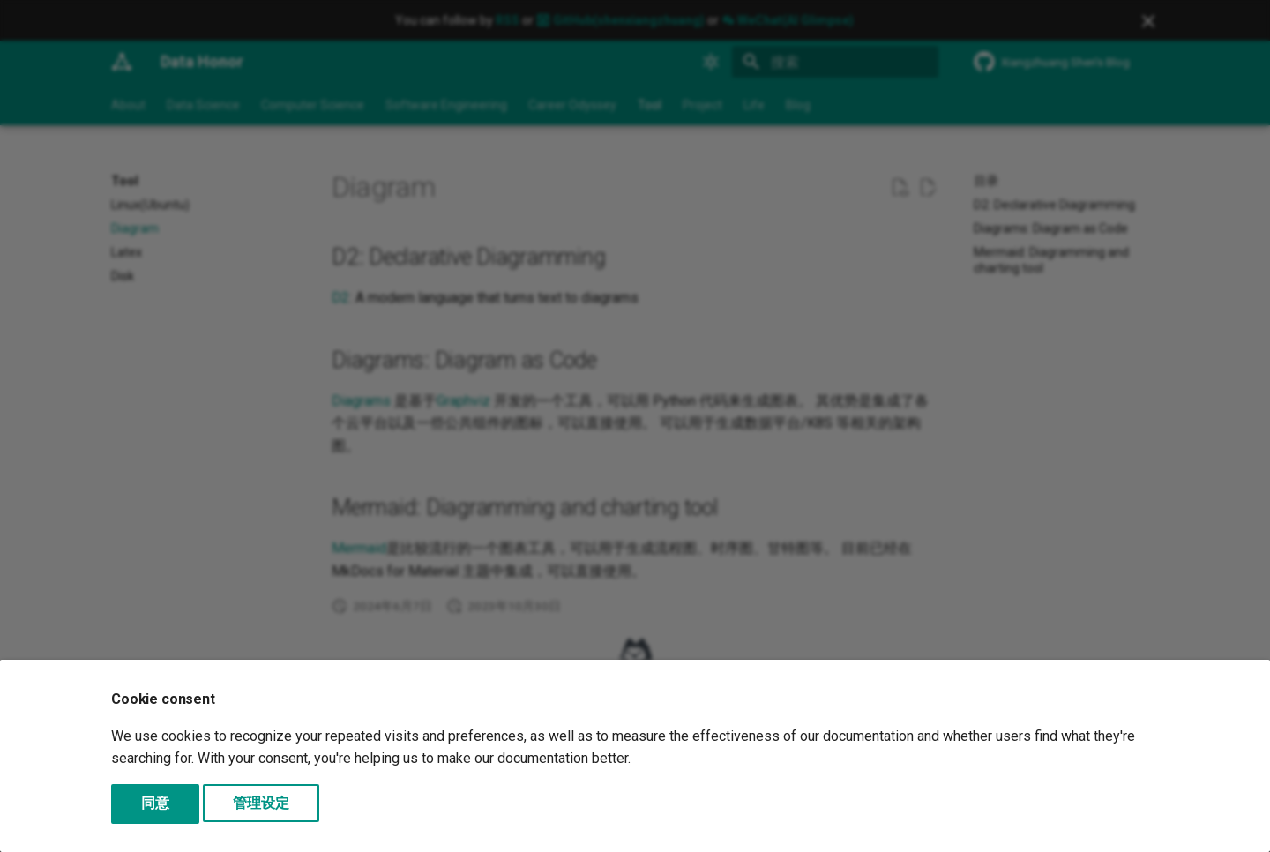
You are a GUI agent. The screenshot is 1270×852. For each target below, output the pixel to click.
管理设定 (261, 803)
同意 (155, 803)
